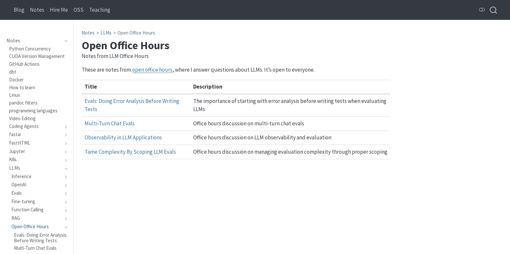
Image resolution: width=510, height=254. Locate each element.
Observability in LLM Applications (123, 137)
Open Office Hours (136, 33)
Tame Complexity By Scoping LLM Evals (130, 151)
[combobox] (493, 10)
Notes (88, 33)
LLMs (106, 33)
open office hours (152, 69)
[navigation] (64, 41)
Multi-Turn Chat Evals (110, 123)
